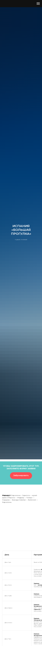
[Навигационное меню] (38, 3)
